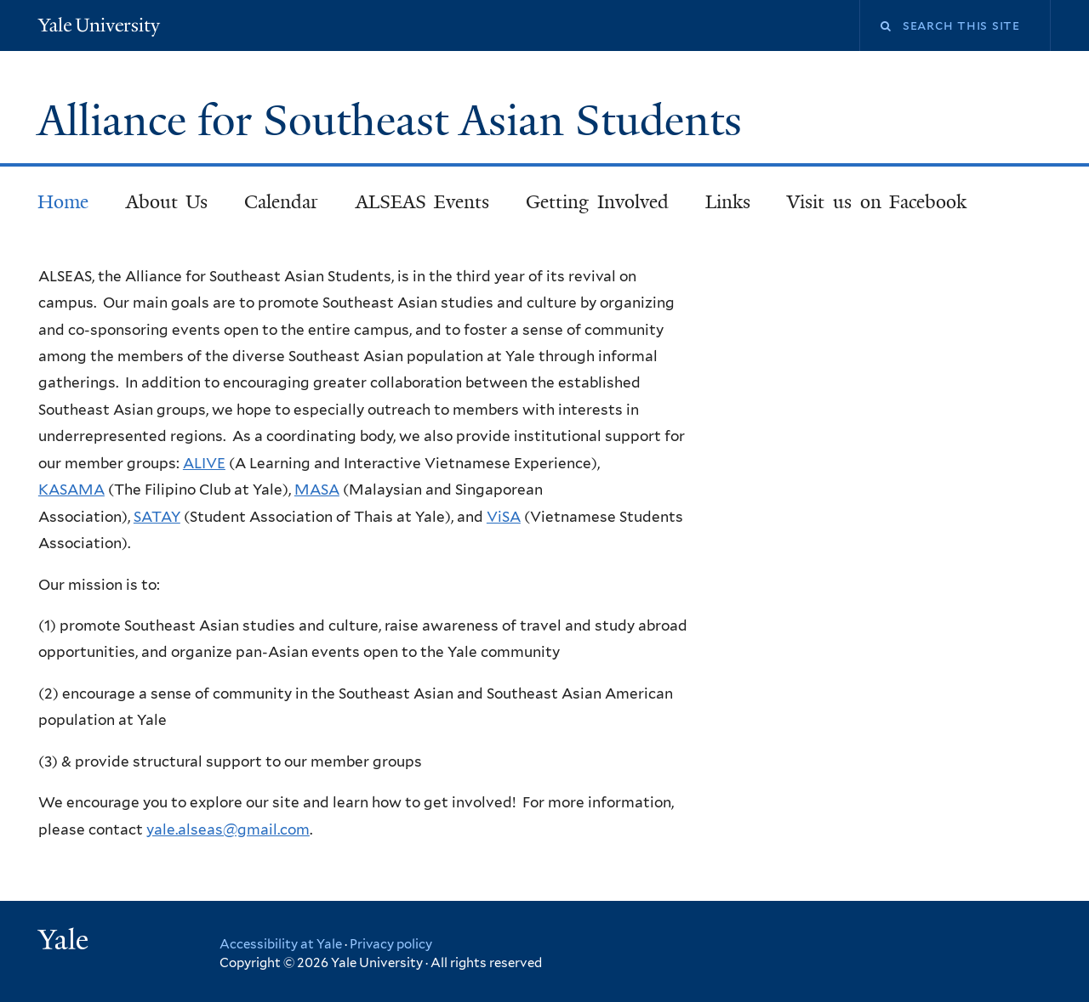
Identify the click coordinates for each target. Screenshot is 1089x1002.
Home (62, 202)
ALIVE (204, 463)
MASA (316, 489)
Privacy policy (391, 944)
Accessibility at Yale (281, 944)
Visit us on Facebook (876, 202)
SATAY (157, 516)
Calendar (281, 202)
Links (727, 202)
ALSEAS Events (423, 202)
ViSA (504, 516)
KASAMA (71, 489)
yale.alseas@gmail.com (228, 829)
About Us (167, 202)
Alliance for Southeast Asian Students (395, 121)
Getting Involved (597, 202)
